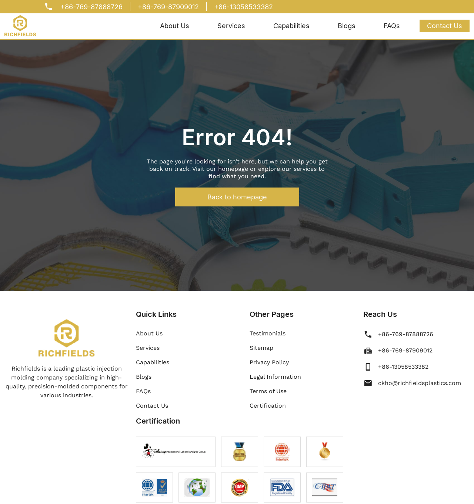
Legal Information (275, 376)
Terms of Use (268, 391)
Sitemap (261, 347)
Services (231, 26)
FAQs (392, 26)
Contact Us (444, 26)
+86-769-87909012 (168, 7)
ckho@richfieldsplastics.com (419, 383)
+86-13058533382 (243, 7)
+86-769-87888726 (91, 7)
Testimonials (268, 333)
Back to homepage (237, 197)
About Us (174, 26)
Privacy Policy (269, 362)
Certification (268, 405)
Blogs (347, 26)
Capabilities (291, 26)
